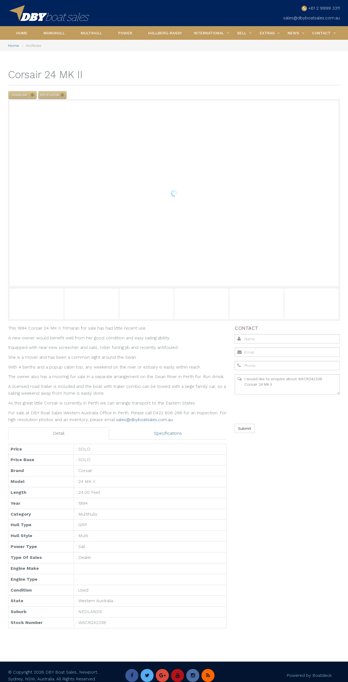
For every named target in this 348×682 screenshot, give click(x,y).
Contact (321, 33)
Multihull (91, 33)
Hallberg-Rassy (165, 33)
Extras (267, 33)
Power (125, 33)
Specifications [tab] (168, 433)
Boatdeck (322, 675)
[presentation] (275, 409)
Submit (244, 428)
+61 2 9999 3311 (324, 8)
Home (21, 33)
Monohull (54, 33)
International (209, 33)
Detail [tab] (58, 433)
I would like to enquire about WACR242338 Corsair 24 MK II (287, 384)
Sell (241, 33)
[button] (228, 33)
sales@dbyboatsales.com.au (311, 17)
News (293, 33)
